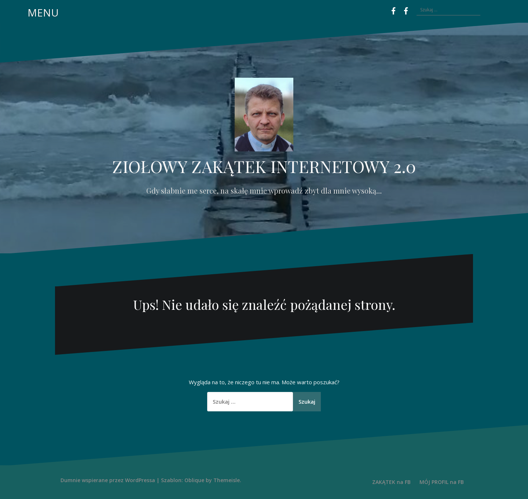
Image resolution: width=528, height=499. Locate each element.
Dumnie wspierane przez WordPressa (107, 480)
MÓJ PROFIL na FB (441, 481)
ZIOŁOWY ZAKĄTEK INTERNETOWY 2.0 (264, 166)
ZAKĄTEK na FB (391, 481)
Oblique (194, 480)
